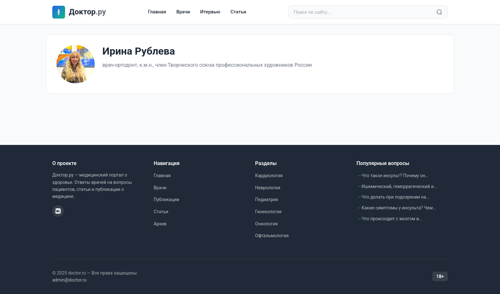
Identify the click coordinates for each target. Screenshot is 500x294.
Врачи (183, 12)
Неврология (267, 187)
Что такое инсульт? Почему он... (395, 175)
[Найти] (439, 12)
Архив (160, 223)
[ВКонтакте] (58, 211)
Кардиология (269, 175)
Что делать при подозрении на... (396, 197)
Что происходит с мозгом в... (392, 218)
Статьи (238, 12)
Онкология (266, 223)
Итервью (210, 12)
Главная (157, 12)
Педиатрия (266, 199)
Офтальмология (272, 235)
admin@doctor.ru (69, 280)
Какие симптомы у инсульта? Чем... (399, 207)
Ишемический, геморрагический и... (399, 186)
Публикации (166, 199)
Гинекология (268, 211)
